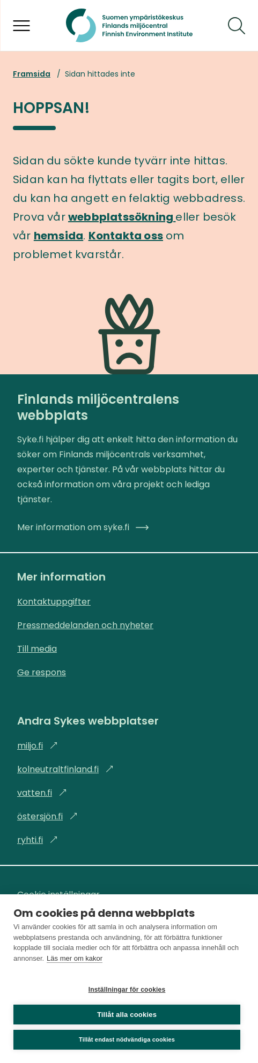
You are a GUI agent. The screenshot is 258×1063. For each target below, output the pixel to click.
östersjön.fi (47, 816)
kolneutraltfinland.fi (65, 769)
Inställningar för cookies (127, 989)
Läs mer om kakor (74, 958)
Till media (37, 649)
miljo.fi (37, 746)
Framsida (31, 74)
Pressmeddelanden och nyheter (85, 625)
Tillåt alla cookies (127, 1015)
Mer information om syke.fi (83, 527)
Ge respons (41, 672)
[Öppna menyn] (21, 25)
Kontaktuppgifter (54, 601)
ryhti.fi (37, 840)
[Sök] (236, 25)
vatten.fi (42, 793)
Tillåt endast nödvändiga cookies (127, 1039)
